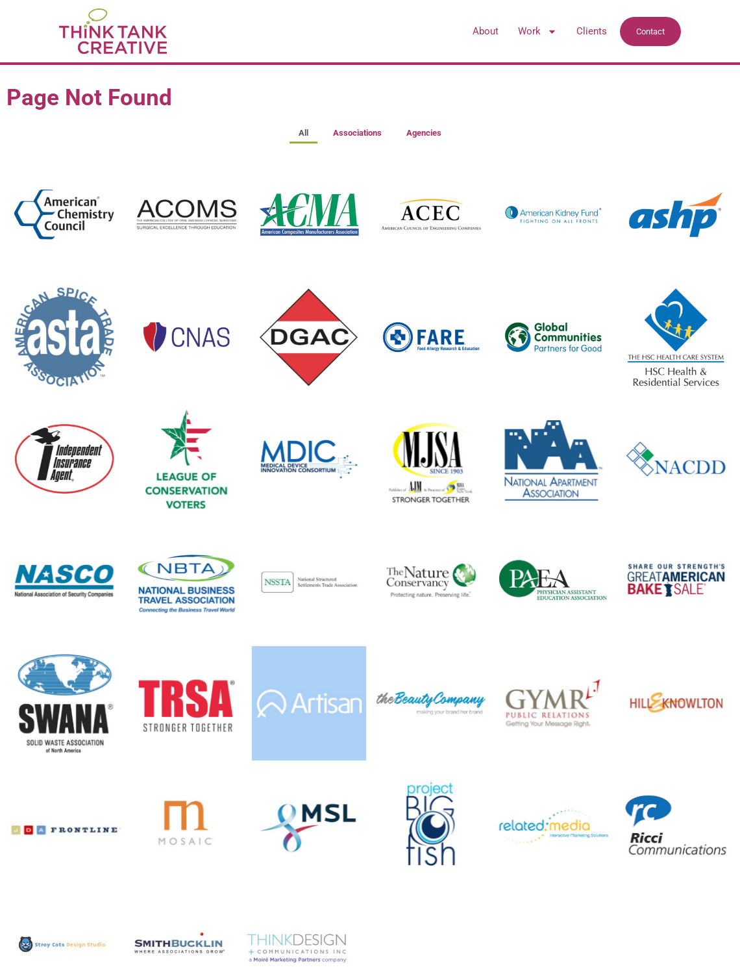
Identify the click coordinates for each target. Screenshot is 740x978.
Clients (591, 31)
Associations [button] (357, 133)
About (486, 31)
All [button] (303, 133)
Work (537, 31)
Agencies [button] (423, 133)
